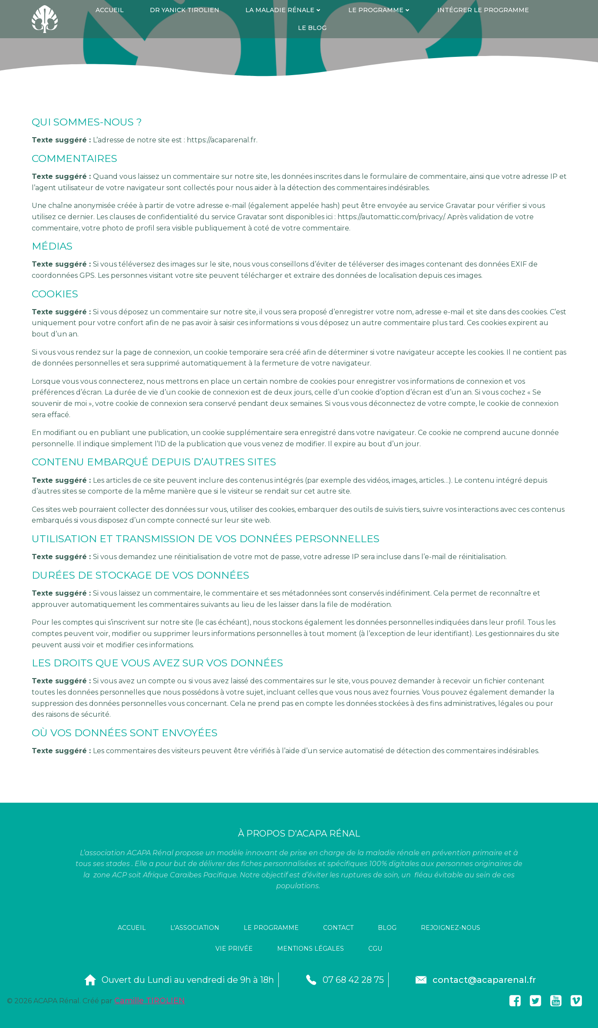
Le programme (379, 10)
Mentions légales (310, 949)
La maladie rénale (283, 10)
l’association (194, 928)
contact (338, 928)
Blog (387, 928)
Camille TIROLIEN (149, 1000)
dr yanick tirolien (184, 10)
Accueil (110, 10)
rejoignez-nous (450, 928)
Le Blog (312, 28)
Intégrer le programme (483, 10)
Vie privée (234, 949)
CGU (375, 949)
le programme (271, 928)
